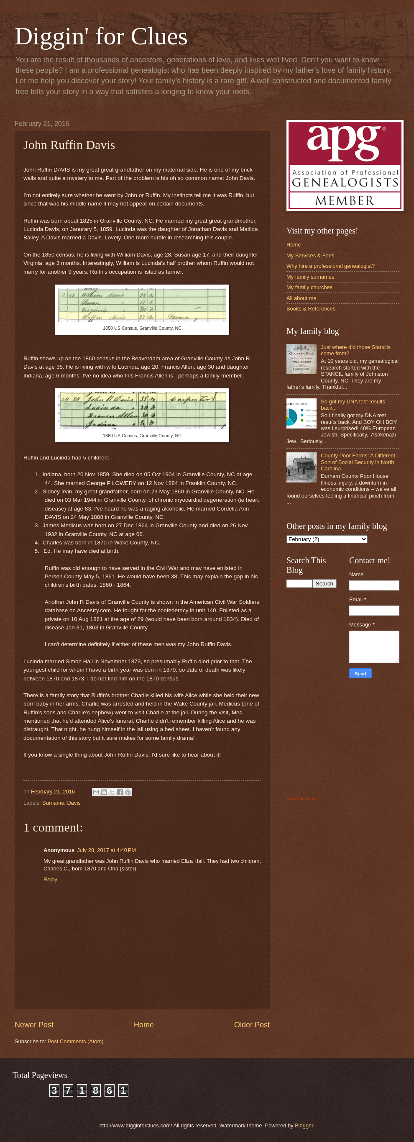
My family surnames (310, 277)
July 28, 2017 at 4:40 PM (106, 850)
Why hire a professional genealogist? (330, 266)
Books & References (310, 308)
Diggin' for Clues (101, 36)
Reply (50, 879)
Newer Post (34, 1025)
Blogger (304, 1125)
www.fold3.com (301, 798)
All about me (301, 298)
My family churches (309, 287)
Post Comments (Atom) (76, 1041)
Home (144, 1025)
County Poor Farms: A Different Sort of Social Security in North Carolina (358, 462)
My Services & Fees (310, 255)
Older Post (252, 1025)
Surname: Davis (61, 803)
